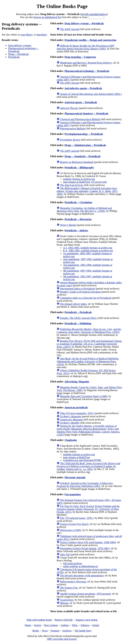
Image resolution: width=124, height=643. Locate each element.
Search (37, 625)
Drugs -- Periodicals (18, 54)
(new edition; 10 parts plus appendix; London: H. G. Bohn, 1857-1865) (87, 191)
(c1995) (70, 530)
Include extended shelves (94, 14)
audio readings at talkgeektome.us (80, 566)
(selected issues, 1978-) (76, 518)
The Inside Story (83, 630)
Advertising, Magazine (76, 381)
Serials (95, 625)
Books (35, 630)
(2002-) (91, 94)
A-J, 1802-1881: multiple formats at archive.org (87, 247)
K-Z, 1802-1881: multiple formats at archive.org (88, 250)
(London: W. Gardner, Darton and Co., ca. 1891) (88, 466)
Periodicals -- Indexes (76, 230)
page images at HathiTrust (76, 457)
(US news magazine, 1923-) (77, 413)
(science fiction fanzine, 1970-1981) (85, 548)
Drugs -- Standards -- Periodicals (83, 156)
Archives (67, 630)
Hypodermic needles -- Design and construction (90, 40)
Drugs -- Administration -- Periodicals (85, 145)
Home (28, 625)
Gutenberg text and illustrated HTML (82, 460)
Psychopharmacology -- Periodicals (84, 134)
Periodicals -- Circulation (78, 202)
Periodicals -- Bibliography (79, 167)
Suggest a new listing (86, 619)
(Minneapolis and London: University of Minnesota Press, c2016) (88, 361)
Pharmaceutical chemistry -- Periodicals (86, 113)
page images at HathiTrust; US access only (85, 182)
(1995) (85, 484)
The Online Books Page (61, 6)
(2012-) (79, 318)
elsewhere (42, 34)
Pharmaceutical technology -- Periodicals (87, 71)
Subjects (85, 625)
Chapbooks (71, 440)
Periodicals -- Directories (78, 219)
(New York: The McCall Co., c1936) (84, 209)
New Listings (51, 625)
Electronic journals (75, 477)
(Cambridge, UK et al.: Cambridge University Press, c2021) (89, 344)
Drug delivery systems (19, 45)
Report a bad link (64, 619)
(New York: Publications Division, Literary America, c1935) (88, 430)
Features (55, 630)
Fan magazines (73, 494)
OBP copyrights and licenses (61, 639)
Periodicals (14, 57)
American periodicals (76, 407)
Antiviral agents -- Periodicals (80, 102)
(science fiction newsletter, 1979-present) (85, 593)
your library (27, 34)
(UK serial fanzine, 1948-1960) (88, 542)
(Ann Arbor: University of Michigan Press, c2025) (89, 330)
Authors (65, 625)
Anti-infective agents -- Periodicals (83, 88)
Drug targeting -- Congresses (80, 57)
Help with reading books (39, 619)
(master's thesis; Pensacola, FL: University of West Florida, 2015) (88, 509)
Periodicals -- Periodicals (78, 312)
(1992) (85, 47)
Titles (75, 625)
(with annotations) (82, 575)
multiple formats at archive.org (79, 179)
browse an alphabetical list (47, 17)
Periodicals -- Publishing (78, 323)
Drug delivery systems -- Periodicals (84, 23)
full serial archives (72, 563)
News (45, 630)
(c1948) (83, 396)
